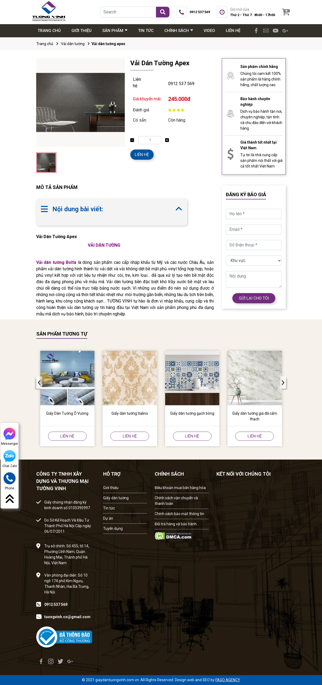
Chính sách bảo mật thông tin (179, 514)
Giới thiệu (110, 488)
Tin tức (109, 508)
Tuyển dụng (113, 528)
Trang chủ (44, 44)
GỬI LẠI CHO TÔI (254, 298)
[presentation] (39, 382)
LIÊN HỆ (142, 154)
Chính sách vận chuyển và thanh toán (176, 501)
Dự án (108, 518)
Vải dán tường (73, 44)
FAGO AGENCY (227, 680)
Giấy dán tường (116, 498)
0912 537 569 (181, 83)
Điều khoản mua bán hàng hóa (180, 488)
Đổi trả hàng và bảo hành (176, 524)
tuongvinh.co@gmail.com (67, 617)
